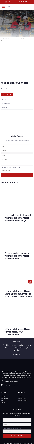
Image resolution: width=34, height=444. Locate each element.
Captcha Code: (10, 157)
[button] (3, 7)
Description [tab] (5, 89)
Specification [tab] (6, 93)
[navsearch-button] (9, 6)
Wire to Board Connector (12, 39)
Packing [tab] (4, 97)
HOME (2, 39)
